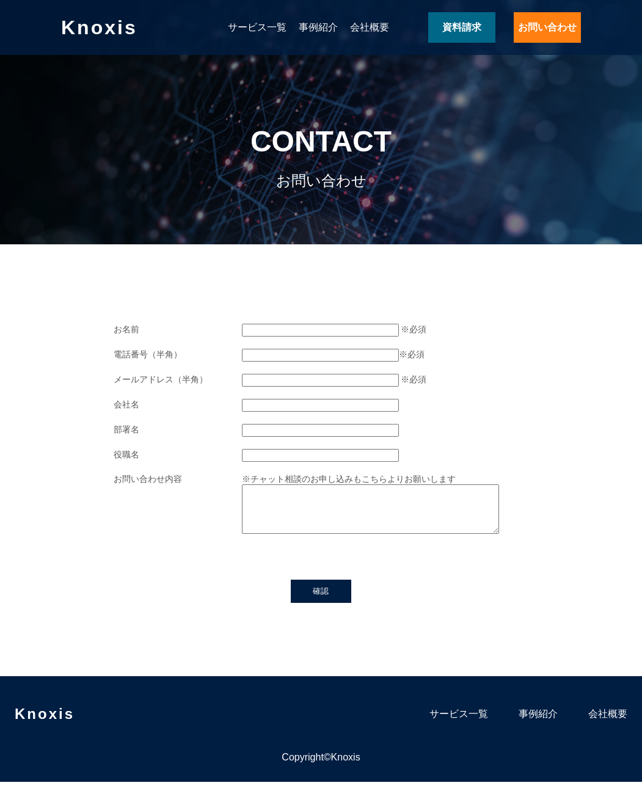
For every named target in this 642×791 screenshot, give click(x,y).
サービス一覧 (257, 27)
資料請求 (461, 27)
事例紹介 (318, 27)
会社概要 (369, 27)
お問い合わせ (547, 27)
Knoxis (99, 27)
